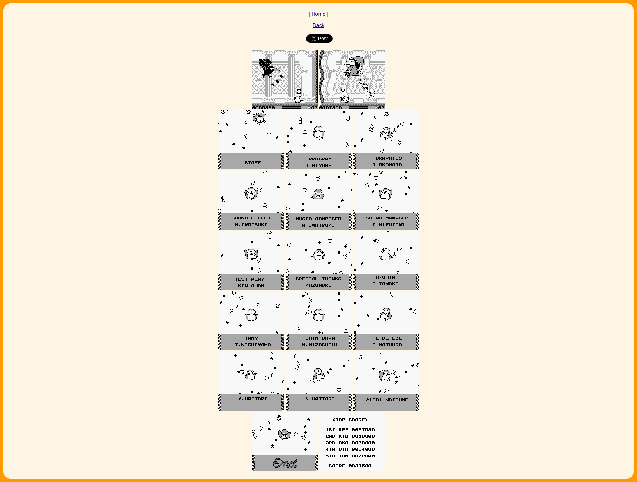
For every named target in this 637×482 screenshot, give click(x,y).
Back (318, 25)
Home (318, 14)
